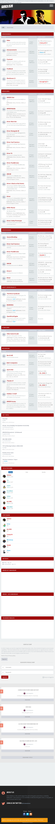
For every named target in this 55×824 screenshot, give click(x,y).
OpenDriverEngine (12, 316)
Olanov (42, 52)
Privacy (25, 811)
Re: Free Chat (42, 354)
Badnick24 (42, 124)
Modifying (14, 214)
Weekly (44, 472)
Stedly (41, 101)
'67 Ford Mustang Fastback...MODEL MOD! (13, 446)
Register (4, 659)
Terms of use (4, 655)
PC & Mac (15, 337)
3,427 (11, 482)
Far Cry (20, 339)
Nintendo (20, 337)
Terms (29, 811)
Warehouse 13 (11, 78)
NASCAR (16, 376)
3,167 (11, 492)
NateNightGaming (45, 200)
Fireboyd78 (43, 43)
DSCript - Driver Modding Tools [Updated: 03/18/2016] (16, 425)
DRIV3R (14, 115)
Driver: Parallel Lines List (19, 83)
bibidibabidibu (44, 338)
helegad (42, 113)
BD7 (41, 356)
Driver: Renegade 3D (13, 131)
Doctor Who (16, 388)
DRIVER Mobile (11, 109)
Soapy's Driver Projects (9, 287)
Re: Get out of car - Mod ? (45, 277)
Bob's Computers (12, 363)
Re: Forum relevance (44, 210)
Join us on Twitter (18, 803)
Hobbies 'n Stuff (12, 394)
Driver (8, 196)
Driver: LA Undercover (18, 114)
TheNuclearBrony (45, 222)
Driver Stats (9, 85)
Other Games (5, 327)
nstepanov (43, 145)
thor (41, 272)
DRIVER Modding (6, 230)
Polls (14, 64)
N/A (8, 520)
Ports (14, 312)
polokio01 (42, 71)
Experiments (16, 257)
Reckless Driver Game (8, 452)
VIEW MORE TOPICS (27, 757)
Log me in (4, 677)
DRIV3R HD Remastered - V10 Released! (12, 432)
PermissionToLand (45, 238)
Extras (22, 136)
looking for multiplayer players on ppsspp (28, 690)
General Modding (12, 237)
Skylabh (42, 255)
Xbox (12, 339)
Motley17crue (43, 166)
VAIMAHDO (43, 134)
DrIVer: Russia (11, 208)
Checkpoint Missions (18, 281)
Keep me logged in (48, 677)
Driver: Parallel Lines (13, 163)
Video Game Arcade (13, 334)
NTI (41, 308)
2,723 (11, 503)
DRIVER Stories (11, 401)
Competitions (19, 64)
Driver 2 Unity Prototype (14, 221)
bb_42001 (42, 373)
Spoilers (11, 216)
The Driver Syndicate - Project (10, 459)
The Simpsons (14, 389)
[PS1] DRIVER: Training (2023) (46, 198)
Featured (9, 59)
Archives (14, 55)
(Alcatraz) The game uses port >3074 (28, 741)
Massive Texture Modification (15, 258)
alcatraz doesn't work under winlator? (28, 724)
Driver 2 (9, 271)
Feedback (10, 69)
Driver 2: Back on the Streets (15, 183)
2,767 (11, 498)
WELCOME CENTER (7, 439)
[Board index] (3, 27)
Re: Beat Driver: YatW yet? (45, 60)
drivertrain (43, 297)
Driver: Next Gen (12, 121)
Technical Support (10, 179)
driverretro (43, 188)
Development (16, 216)
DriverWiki (15, 85)
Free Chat (5, 418)
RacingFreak (43, 81)
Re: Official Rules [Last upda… (46, 41)
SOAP (14, 299)
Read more (40, 820)
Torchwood (22, 388)
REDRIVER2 (10, 305)
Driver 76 (9, 153)
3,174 (11, 487)
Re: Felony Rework (43, 243)
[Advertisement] (27, 774)
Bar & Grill (10, 355)
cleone (14, 213)
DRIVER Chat (10, 97)
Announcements (12, 50)
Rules (8, 40)
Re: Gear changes (43, 69)
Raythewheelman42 (45, 405)
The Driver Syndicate (13, 294)
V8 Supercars (16, 375)
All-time (10, 472)
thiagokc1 (42, 176)
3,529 (11, 476)
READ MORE (27, 699)
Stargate (8, 389)
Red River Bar (6, 348)
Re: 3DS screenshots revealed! (46, 132)
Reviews (18, 103)
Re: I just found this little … (46, 403)
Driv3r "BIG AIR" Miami (44, 99)
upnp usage (41, 143)
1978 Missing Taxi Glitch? (45, 164)
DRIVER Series (6, 91)
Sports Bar (10, 370)
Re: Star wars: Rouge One (45, 383)
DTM (21, 375)
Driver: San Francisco (13, 142)
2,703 (11, 508)
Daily (27, 472)
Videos (23, 103)
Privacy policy (12, 655)
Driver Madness (6, 34)
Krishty (42, 395)
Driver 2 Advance (21, 115)
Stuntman (16, 339)
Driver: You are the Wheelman (13, 117)
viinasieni (42, 245)
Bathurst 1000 (42, 371)
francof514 (43, 62)
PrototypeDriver (44, 364)
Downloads (21, 214)
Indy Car (11, 376)
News (14, 103)
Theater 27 (10, 381)
